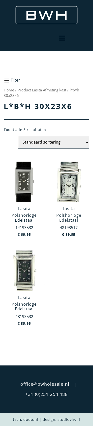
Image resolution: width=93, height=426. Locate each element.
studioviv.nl (69, 419)
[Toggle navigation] (62, 38)
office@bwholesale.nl (44, 384)
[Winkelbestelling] (53, 142)
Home (9, 89)
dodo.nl (30, 419)
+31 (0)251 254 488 (46, 394)
